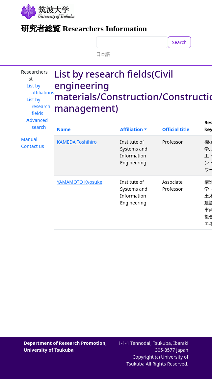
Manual (29, 139)
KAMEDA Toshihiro (77, 142)
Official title (176, 129)
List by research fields (38, 106)
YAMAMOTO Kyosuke (79, 182)
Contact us (32, 146)
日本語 (103, 54)
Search (179, 42)
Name (64, 129)
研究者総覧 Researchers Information (84, 28)
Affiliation (131, 129)
